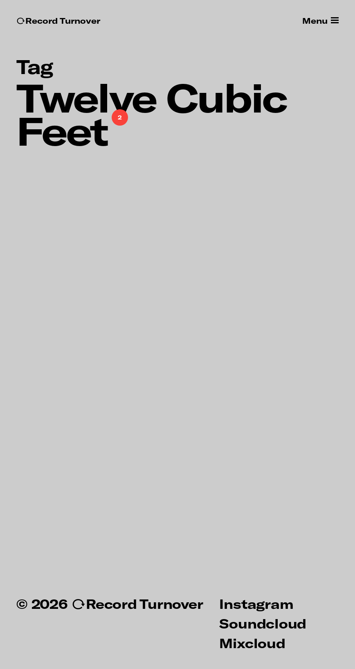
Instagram (256, 603)
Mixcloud (252, 643)
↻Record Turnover (58, 20)
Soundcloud (262, 623)
